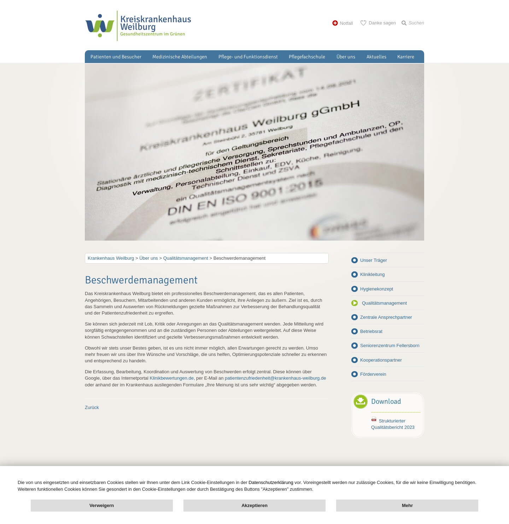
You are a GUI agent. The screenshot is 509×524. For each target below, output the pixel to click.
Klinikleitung (372, 274)
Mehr (407, 505)
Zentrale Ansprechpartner (386, 317)
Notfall (346, 23)
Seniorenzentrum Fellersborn (390, 345)
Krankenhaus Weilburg (111, 258)
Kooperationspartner (381, 360)
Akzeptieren (254, 505)
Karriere (405, 57)
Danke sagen (382, 22)
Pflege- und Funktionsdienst (248, 57)
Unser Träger (373, 260)
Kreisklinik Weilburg (138, 26)
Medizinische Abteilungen (179, 57)
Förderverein (373, 374)
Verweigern (101, 505)
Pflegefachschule (307, 57)
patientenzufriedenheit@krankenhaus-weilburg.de (275, 378)
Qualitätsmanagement (384, 303)
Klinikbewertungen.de (172, 378)
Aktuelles (376, 57)
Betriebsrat (371, 331)
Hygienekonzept (376, 289)
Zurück (92, 407)
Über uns (346, 57)
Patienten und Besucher (115, 57)
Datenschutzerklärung (270, 482)
